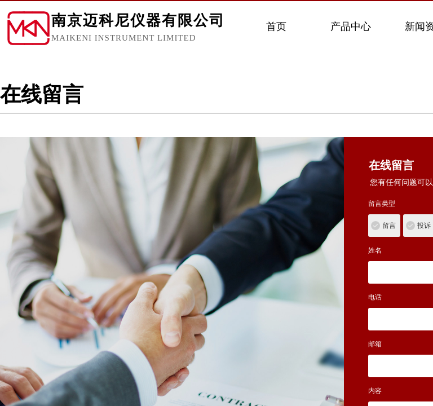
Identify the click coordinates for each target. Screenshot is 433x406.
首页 (276, 26)
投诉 (424, 226)
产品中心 (350, 26)
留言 (389, 226)
